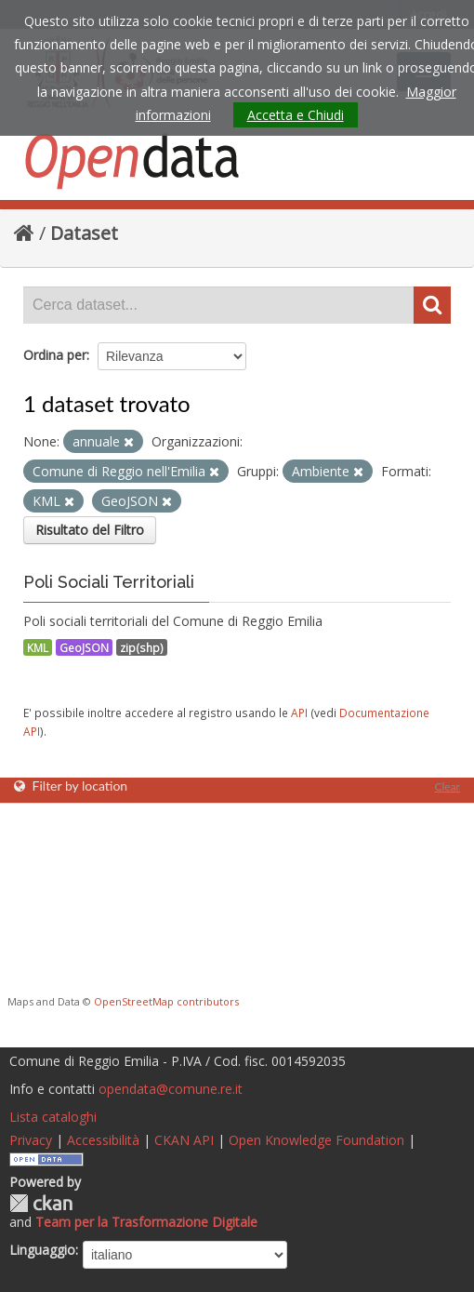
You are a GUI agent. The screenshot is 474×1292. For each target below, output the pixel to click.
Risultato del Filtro (89, 530)
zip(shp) (142, 647)
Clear (447, 786)
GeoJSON (84, 647)
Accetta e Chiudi (295, 115)
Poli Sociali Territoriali (108, 582)
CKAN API (184, 1140)
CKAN (40, 1203)
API (299, 712)
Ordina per (54, 355)
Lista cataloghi (53, 1117)
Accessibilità (103, 1140)
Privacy (30, 1140)
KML (37, 647)
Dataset (84, 233)
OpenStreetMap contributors (166, 1001)
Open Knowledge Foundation (316, 1140)
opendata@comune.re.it (171, 1089)
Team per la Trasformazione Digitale (146, 1222)
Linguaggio (42, 1250)
